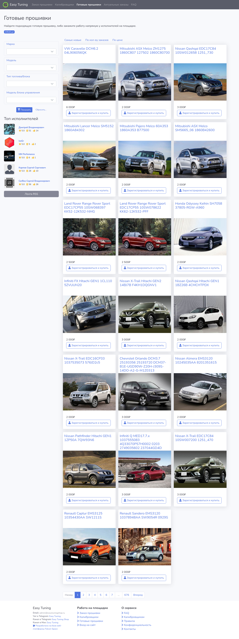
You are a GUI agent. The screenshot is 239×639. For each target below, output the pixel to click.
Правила (129, 621)
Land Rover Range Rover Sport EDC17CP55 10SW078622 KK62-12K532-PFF (143, 207)
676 (126, 595)
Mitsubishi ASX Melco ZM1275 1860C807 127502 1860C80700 (145, 50)
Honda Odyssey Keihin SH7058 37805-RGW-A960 (198, 205)
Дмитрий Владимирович (31, 127)
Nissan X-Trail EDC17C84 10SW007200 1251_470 (194, 438)
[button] (233, 4)
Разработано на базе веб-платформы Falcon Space (47, 627)
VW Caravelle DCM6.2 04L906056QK (81, 50)
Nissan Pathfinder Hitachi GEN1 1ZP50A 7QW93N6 (88, 438)
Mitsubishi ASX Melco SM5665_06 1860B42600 (195, 128)
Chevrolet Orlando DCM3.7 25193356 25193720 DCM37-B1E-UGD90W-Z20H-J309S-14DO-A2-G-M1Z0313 (143, 364)
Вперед (138, 595)
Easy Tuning (19, 4)
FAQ (133, 4)
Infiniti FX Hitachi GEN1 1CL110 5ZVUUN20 (88, 283)
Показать (24, 109)
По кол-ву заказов (96, 40)
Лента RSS (31, 194)
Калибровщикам (134, 617)
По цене (117, 40)
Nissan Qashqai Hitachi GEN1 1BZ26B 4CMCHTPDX (197, 283)
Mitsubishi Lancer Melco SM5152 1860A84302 (89, 128)
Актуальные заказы (116, 4)
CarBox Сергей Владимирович (34, 181)
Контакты (130, 629)
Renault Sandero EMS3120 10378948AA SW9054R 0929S (144, 515)
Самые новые (72, 40)
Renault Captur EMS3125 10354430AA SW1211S (83, 515)
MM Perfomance (27, 154)
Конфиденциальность (137, 625)
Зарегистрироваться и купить (88, 113)
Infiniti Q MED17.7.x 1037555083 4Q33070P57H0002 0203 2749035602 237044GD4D (141, 442)
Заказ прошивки (42, 4)
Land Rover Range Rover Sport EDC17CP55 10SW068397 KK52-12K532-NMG (87, 207)
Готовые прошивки (89, 4)
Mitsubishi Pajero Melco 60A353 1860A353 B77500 (144, 128)
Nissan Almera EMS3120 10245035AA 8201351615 (196, 360)
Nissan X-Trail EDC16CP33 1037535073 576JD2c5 (84, 360)
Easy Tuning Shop (60, 619)
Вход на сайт (88, 625)
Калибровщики (64, 4)
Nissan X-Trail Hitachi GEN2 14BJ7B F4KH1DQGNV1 (140, 283)
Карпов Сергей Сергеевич (32, 167)
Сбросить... (41, 109)
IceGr (21, 140)
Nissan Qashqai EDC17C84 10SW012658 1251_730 (195, 50)
